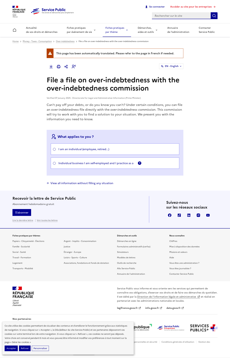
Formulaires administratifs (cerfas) (133, 246)
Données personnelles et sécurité (141, 341)
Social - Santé (19, 252)
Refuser (25, 348)
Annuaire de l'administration (131, 274)
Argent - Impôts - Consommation (80, 241)
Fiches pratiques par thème (114, 30)
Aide (171, 257)
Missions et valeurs (178, 252)
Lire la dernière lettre (22, 220)
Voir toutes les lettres (47, 220)
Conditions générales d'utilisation (177, 341)
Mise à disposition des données (184, 246)
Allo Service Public (126, 268)
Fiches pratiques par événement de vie (79, 30)
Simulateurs (122, 252)
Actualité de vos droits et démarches (41, 30)
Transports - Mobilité (22, 268)
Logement (17, 263)
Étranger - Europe (72, 252)
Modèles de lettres (126, 257)
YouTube (208, 215)
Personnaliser (40, 348)
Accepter (11, 348)
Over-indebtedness (65, 41)
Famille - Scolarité (21, 246)
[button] (74, 67)
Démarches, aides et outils (146, 30)
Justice (67, 246)
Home (15, 41)
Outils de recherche (126, 263)
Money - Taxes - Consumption (37, 41)
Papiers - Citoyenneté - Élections (28, 241)
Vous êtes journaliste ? (180, 268)
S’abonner (21, 212)
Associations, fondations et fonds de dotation (86, 263)
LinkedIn (188, 215)
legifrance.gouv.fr (129, 308)
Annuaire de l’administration (178, 30)
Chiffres (173, 241)
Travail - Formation (21, 257)
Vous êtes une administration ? (184, 263)
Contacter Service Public (207, 30)
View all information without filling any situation (81, 183)
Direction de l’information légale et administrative (168, 297)
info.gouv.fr (153, 308)
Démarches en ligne (126, 241)
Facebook (169, 215)
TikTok (179, 215)
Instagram (198, 215)
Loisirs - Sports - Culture (75, 257)
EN (172, 66)
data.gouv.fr (175, 308)
